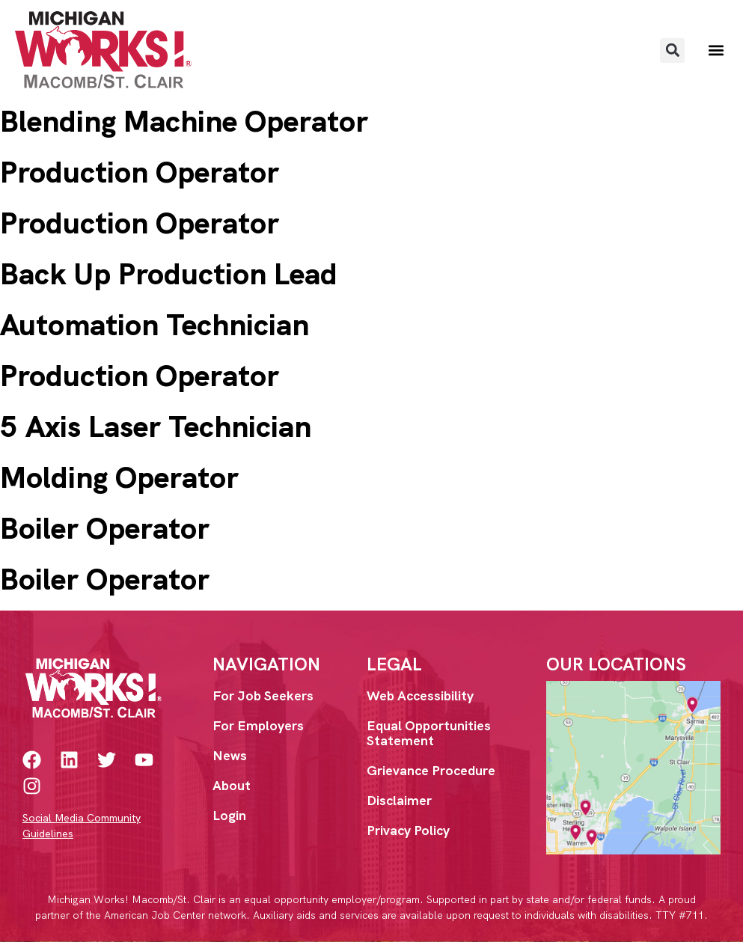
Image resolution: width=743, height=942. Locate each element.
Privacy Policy (408, 830)
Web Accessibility (420, 695)
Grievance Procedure (431, 770)
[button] (672, 50)
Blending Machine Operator (184, 121)
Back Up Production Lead (168, 273)
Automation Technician (154, 324)
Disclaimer (399, 800)
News (229, 755)
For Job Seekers (263, 695)
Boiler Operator (105, 528)
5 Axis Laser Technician (155, 426)
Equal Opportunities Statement (429, 733)
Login (229, 815)
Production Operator (139, 172)
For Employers (258, 725)
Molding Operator (119, 477)
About (231, 785)
